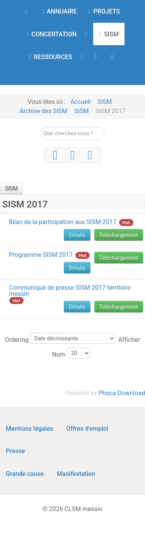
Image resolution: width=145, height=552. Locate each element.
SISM (11, 188)
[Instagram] (72, 155)
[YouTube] (55, 155)
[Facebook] (90, 155)
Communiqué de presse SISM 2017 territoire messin (69, 290)
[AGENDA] (97, 56)
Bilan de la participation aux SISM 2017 (62, 222)
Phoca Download (122, 393)
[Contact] (114, 56)
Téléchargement (118, 235)
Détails (77, 235)
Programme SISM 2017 (41, 254)
